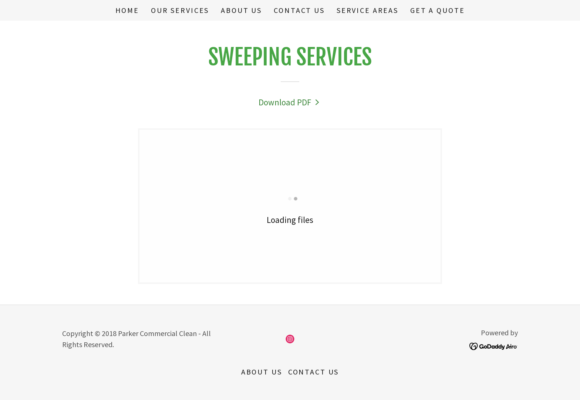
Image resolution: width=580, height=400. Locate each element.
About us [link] (241, 10)
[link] (290, 102)
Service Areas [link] (367, 10)
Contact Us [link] (299, 10)
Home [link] (127, 10)
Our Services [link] (180, 10)
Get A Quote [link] (437, 10)
